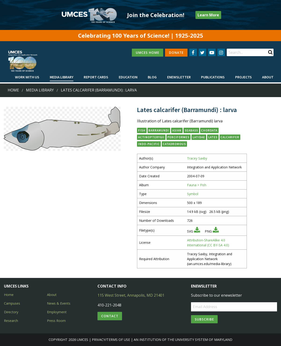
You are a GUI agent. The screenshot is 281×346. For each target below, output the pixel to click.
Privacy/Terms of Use (111, 339)
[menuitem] (27, 77)
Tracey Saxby (197, 158)
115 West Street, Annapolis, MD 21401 (130, 295)
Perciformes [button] (178, 137)
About (268, 77)
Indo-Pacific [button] (149, 144)
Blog (152, 77)
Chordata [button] (209, 130)
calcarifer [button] (229, 137)
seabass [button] (191, 130)
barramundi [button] (158, 130)
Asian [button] (176, 130)
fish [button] (141, 130)
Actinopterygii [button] (151, 137)
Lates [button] (212, 137)
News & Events (58, 303)
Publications (213, 77)
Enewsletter (179, 77)
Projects (243, 77)
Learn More (208, 15)
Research (11, 320)
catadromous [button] (174, 144)
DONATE (176, 52)
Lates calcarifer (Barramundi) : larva (99, 90)
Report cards (96, 77)
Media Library (61, 77)
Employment (57, 312)
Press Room (56, 320)
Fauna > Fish (196, 185)
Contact (109, 316)
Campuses (12, 303)
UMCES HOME (147, 52)
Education (128, 77)
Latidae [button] (199, 137)
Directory (11, 312)
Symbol (192, 194)
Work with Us (27, 77)
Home (13, 90)
